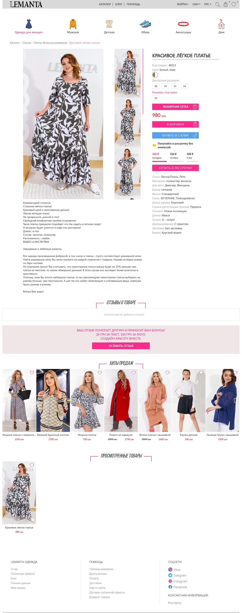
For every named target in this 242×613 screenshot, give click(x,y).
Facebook (177, 587)
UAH (196, 4)
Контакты (174, 602)
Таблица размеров (101, 569)
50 (165, 86)
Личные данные (21, 583)
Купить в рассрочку (175, 168)
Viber (174, 569)
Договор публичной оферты (107, 592)
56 (155, 98)
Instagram (177, 581)
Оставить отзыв (121, 346)
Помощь (133, 4)
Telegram (177, 575)
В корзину (182, 124)
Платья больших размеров (50, 42)
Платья (26, 42)
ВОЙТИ (182, 4)
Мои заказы (18, 587)
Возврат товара (99, 597)
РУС (207, 4)
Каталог (105, 4)
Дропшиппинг (98, 573)
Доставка (95, 583)
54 (184, 86)
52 (175, 86)
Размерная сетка (180, 106)
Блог (118, 4)
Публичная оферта (23, 573)
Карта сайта (97, 587)
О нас (14, 569)
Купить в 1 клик (180, 135)
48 (155, 86)
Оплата (94, 578)
